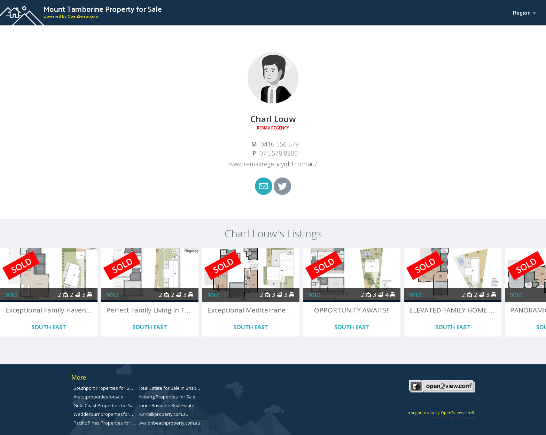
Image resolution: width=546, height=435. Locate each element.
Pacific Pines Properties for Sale (106, 423)
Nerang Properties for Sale (167, 397)
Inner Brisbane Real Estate (166, 405)
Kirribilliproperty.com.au (163, 414)
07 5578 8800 (278, 153)
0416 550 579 (279, 144)
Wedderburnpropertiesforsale (105, 414)
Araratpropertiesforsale (98, 397)
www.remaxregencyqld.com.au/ (273, 164)
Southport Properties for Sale (104, 388)
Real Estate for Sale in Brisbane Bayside (180, 388)
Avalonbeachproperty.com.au (169, 423)
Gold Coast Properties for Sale (105, 405)
